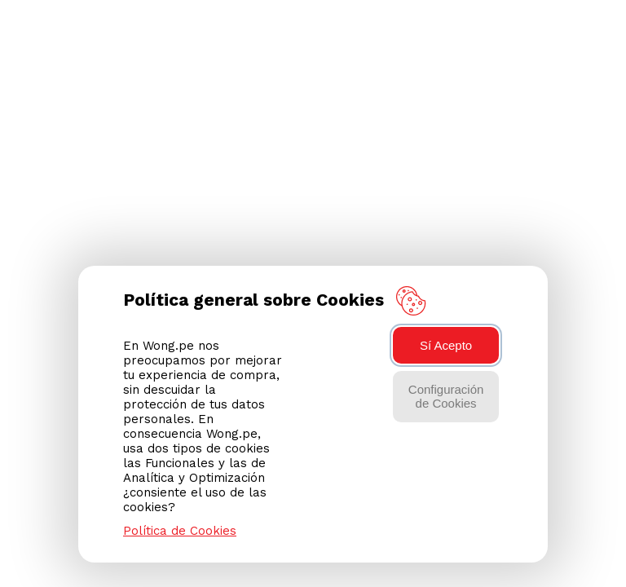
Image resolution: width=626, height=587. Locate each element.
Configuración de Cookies (446, 396)
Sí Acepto (446, 345)
